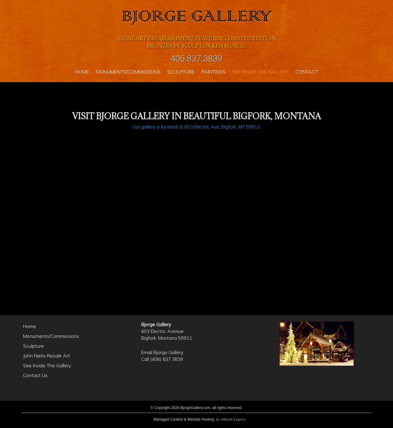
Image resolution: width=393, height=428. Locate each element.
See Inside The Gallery (47, 365)
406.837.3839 (197, 59)
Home (29, 326)
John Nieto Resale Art (46, 356)
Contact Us (35, 375)
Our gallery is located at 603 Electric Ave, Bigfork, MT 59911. (196, 127)
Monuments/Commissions (51, 336)
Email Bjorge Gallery (162, 352)
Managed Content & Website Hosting (184, 419)
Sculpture (33, 346)
